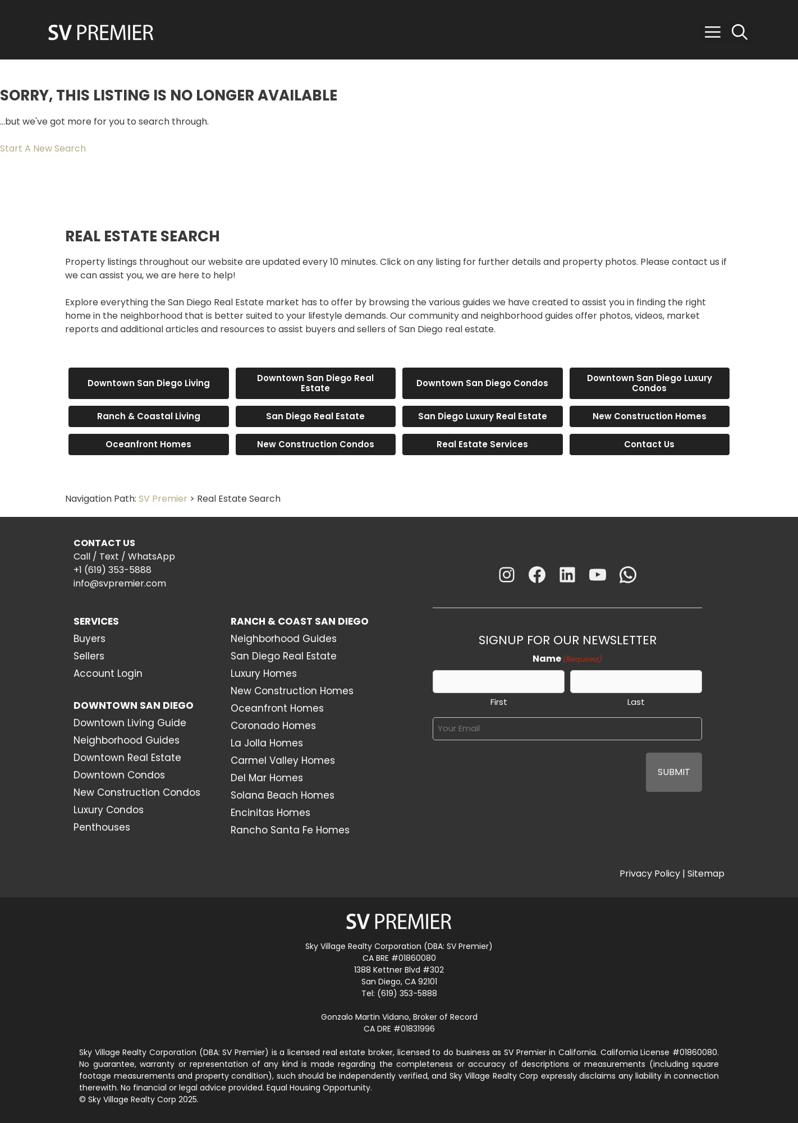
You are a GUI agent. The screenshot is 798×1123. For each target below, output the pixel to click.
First (498, 702)
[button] (712, 32)
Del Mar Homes (267, 778)
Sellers (89, 656)
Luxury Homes (264, 673)
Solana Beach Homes (282, 795)
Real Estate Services (482, 444)
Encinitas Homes (270, 812)
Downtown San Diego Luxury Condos (649, 383)
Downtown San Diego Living (149, 383)
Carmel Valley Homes (283, 760)
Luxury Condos (109, 810)
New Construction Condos (315, 444)
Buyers (90, 638)
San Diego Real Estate (315, 416)
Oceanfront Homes (148, 444)
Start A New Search (43, 148)
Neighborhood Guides (127, 740)
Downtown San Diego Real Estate (315, 383)
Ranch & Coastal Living (148, 416)
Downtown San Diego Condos (482, 383)
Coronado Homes (273, 725)
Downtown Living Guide (130, 723)
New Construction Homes (650, 416)
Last (636, 702)
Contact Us (649, 444)
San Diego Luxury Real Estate (482, 416)
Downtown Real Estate (127, 757)
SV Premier (163, 498)
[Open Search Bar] (739, 32)
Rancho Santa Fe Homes (290, 830)
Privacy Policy (650, 873)
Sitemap (705, 873)
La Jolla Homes (267, 743)
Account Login (108, 673)
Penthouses (102, 827)
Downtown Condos (119, 775)
